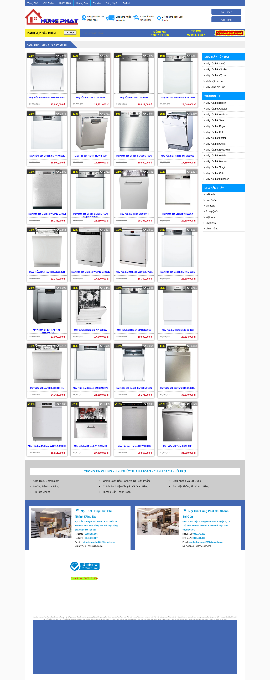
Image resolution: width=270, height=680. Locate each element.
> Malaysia (209, 205)
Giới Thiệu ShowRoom (46, 478)
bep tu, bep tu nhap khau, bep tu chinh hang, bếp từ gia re (53, 614)
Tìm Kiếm (70, 32)
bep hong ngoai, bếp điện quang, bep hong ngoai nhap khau (102, 614)
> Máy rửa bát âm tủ (214, 63)
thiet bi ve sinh (221, 617)
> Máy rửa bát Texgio (215, 167)
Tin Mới (126, 3)
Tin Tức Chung (41, 489)
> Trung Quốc (211, 211)
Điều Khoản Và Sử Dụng (187, 478)
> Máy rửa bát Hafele (215, 155)
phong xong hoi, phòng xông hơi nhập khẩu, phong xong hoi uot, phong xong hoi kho (104, 617)
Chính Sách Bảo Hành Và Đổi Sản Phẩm (126, 478)
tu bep (189, 617)
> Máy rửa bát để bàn (215, 69)
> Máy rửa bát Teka (214, 120)
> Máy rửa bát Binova (215, 161)
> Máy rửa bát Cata (214, 173)
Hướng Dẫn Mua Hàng (46, 483)
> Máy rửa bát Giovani (215, 108)
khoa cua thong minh (198, 617)
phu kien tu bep (211, 617)
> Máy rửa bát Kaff (214, 132)
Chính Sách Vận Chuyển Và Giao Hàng (125, 483)
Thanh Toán (65, 3)
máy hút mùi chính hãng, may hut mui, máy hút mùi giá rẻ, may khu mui (149, 614)
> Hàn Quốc (210, 200)
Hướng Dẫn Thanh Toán (117, 489)
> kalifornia (209, 194)
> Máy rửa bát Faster (215, 138)
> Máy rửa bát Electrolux (217, 149)
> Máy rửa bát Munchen (216, 179)
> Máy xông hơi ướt (214, 87)
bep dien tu (77, 614)
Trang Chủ (32, 3)
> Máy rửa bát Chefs (215, 143)
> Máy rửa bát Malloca (215, 114)
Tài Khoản (226, 12)
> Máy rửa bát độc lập (215, 75)
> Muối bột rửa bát (213, 81)
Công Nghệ (111, 3)
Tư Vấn (97, 3)
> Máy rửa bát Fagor (215, 126)
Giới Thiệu (48, 3)
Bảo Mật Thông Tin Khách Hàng (191, 483)
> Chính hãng (211, 228)
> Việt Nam (210, 217)
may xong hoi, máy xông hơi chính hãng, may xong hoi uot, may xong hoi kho (160, 617)
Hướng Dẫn (82, 3)
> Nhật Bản (210, 223)
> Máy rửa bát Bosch (215, 102)
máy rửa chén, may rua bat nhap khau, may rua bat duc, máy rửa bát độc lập (201, 614)
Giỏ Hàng (226, 19)
